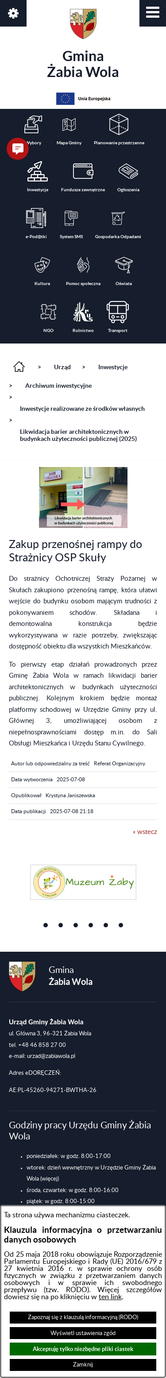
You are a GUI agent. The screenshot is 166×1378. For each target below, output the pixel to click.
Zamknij (83, 1365)
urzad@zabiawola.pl (51, 1056)
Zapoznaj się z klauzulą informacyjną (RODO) (83, 1317)
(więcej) (49, 1178)
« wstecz (145, 832)
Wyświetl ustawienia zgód (83, 1333)
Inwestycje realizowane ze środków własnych (82, 408)
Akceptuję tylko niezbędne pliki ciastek (83, 1349)
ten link (110, 1297)
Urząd (62, 367)
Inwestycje (112, 367)
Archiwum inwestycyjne (58, 385)
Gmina (83, 44)
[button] (152, 13)
